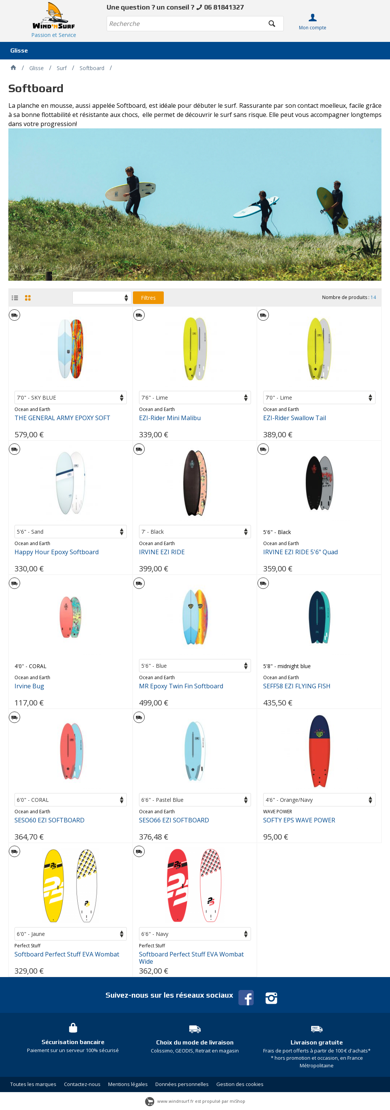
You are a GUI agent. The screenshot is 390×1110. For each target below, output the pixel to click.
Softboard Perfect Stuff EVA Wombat (66, 954)
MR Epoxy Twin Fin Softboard (181, 686)
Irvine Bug (29, 686)
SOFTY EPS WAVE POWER (299, 820)
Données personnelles (182, 1084)
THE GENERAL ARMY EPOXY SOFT (62, 418)
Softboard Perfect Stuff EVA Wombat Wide (191, 958)
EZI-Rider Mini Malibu (170, 418)
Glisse (19, 50)
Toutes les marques (33, 1084)
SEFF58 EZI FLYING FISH (297, 686)
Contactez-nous (82, 1084)
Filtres (148, 297)
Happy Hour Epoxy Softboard (56, 552)
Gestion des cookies (240, 1084)
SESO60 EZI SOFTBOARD (49, 820)
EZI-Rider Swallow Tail (294, 418)
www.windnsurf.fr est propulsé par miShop (195, 1101)
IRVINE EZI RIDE (162, 552)
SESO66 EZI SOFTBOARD (174, 820)
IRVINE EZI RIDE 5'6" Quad (300, 552)
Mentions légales (128, 1084)
